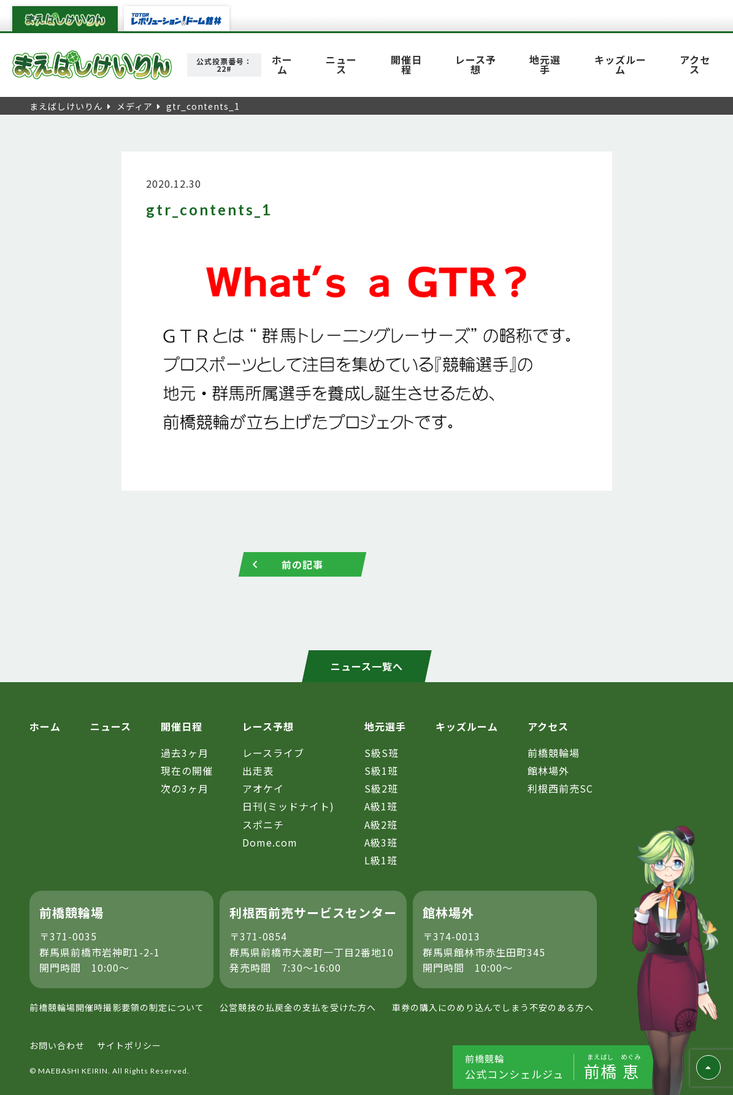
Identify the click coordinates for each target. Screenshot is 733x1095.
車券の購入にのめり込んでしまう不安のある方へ (493, 1007)
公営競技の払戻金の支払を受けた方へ (298, 1007)
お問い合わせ (57, 1045)
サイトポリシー (129, 1045)
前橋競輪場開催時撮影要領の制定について (116, 1007)
